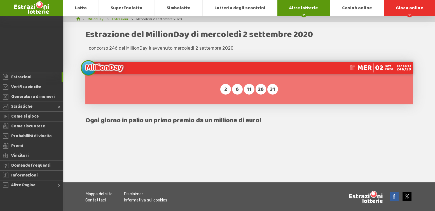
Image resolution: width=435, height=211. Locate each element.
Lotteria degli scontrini (239, 8)
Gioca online (409, 8)
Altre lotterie (303, 8)
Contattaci (95, 200)
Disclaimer (133, 194)
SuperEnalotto (126, 8)
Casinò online (357, 8)
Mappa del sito (99, 194)
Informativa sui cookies (145, 200)
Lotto (81, 8)
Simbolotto (179, 8)
